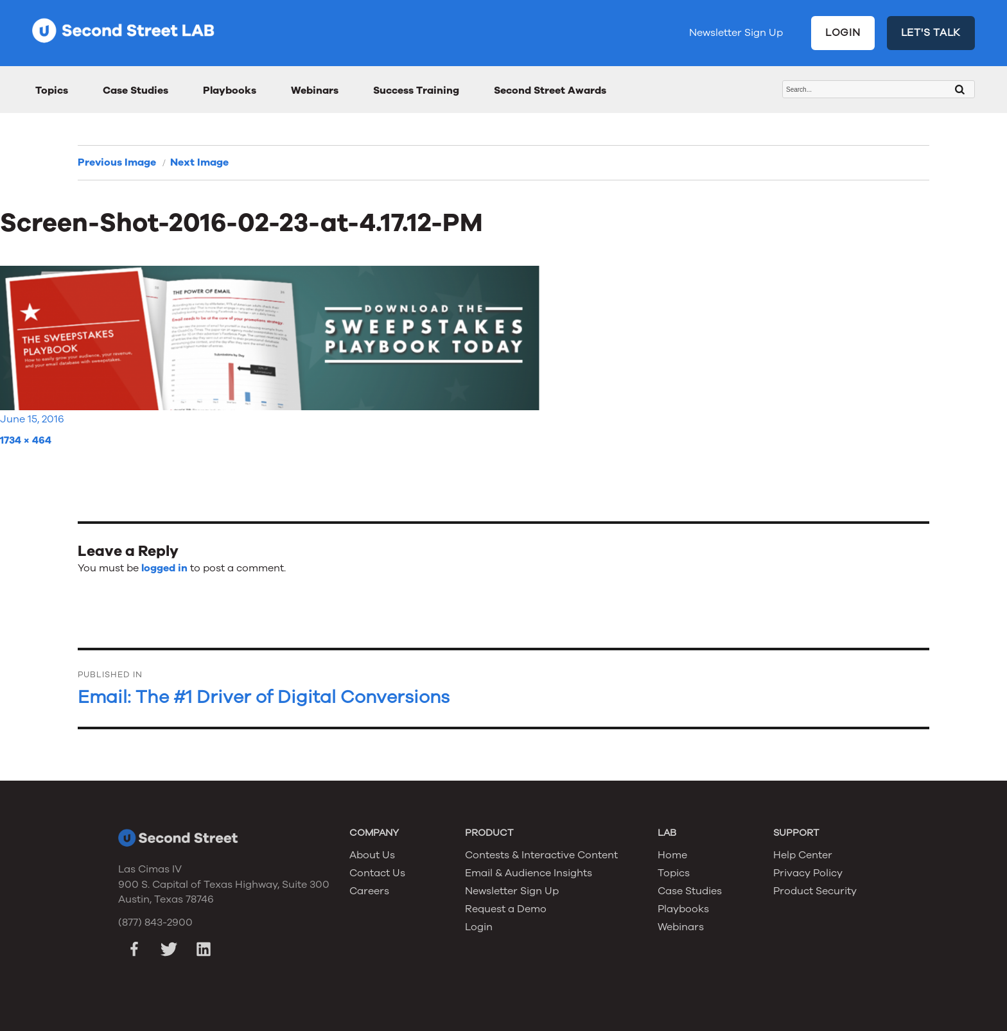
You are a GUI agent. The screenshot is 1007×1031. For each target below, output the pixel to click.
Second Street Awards (550, 90)
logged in (164, 568)
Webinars (314, 90)
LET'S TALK (931, 33)
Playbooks (229, 90)
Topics (51, 90)
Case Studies (135, 90)
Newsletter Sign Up (736, 33)
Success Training (416, 90)
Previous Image (117, 162)
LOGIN (843, 33)
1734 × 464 (25, 440)
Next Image (199, 162)
